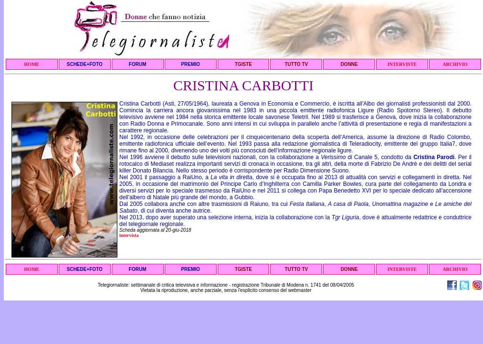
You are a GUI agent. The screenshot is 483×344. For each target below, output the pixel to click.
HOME (32, 64)
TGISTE (243, 64)
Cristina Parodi (433, 157)
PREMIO (190, 64)
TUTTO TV (296, 64)
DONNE (349, 64)
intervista (129, 235)
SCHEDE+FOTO (85, 64)
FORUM (138, 64)
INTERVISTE (402, 64)
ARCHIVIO (454, 64)
